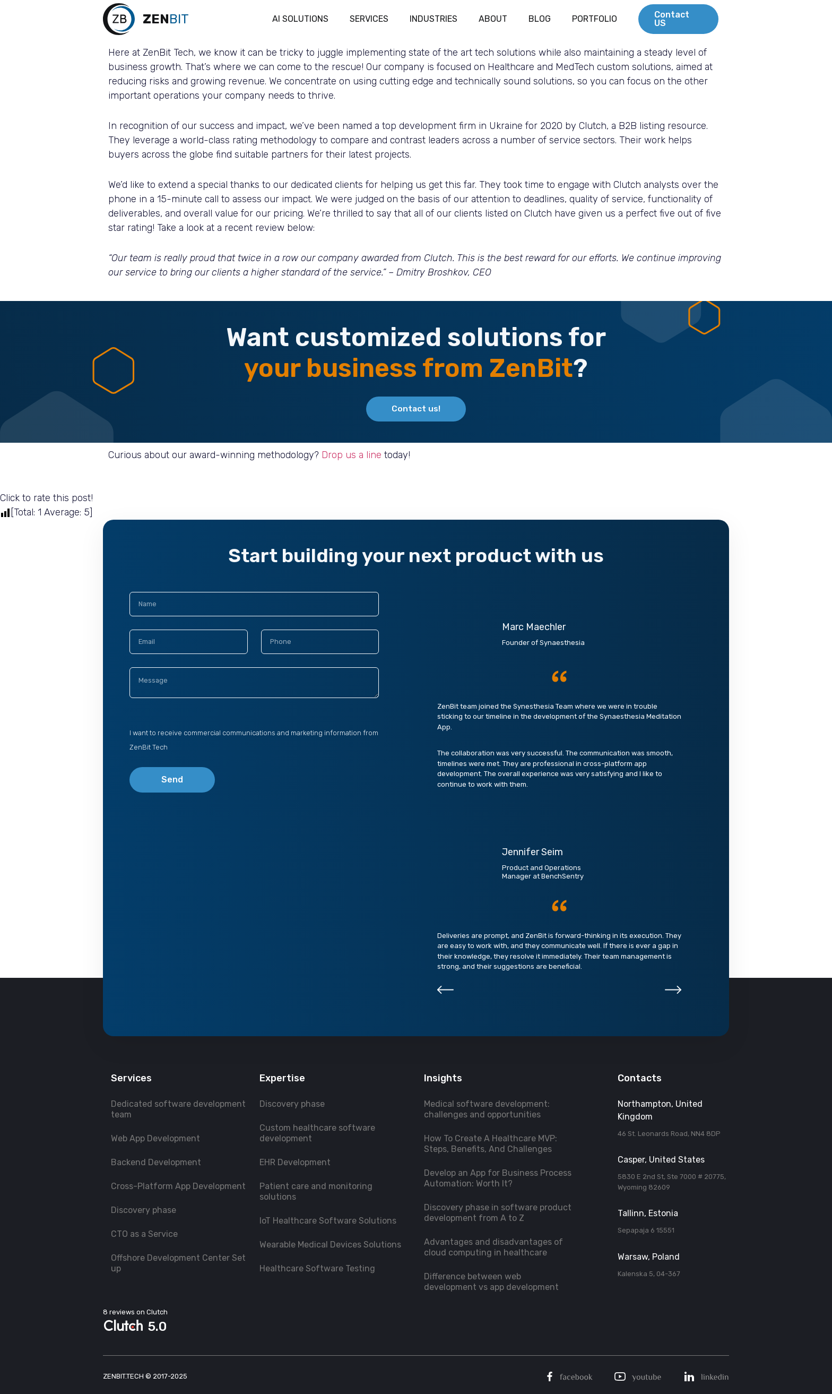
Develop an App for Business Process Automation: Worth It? (497, 1178)
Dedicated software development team (178, 1109)
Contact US (671, 21)
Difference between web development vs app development (491, 1281)
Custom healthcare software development (317, 1133)
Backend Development (156, 1162)
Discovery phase (143, 1210)
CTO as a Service (144, 1234)
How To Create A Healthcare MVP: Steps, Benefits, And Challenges (490, 1143)
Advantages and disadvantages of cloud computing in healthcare (493, 1247)
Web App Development (155, 1138)
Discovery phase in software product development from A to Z (497, 1212)
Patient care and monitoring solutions (315, 1191)
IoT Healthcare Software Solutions (327, 1221)
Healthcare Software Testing (317, 1268)
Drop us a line (352, 457)
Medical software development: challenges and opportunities (487, 1109)
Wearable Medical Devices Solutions (330, 1245)
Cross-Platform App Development (178, 1186)
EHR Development (295, 1162)
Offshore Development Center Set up (178, 1263)
